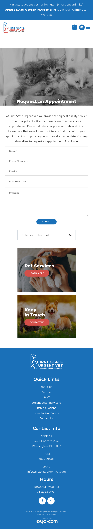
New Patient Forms (46, 413)
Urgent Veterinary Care (46, 402)
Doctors (46, 392)
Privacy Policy (42, 514)
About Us (46, 387)
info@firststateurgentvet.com (46, 471)
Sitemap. (52, 514)
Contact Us (37, 322)
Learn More (37, 273)
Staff (46, 397)
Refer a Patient (46, 408)
